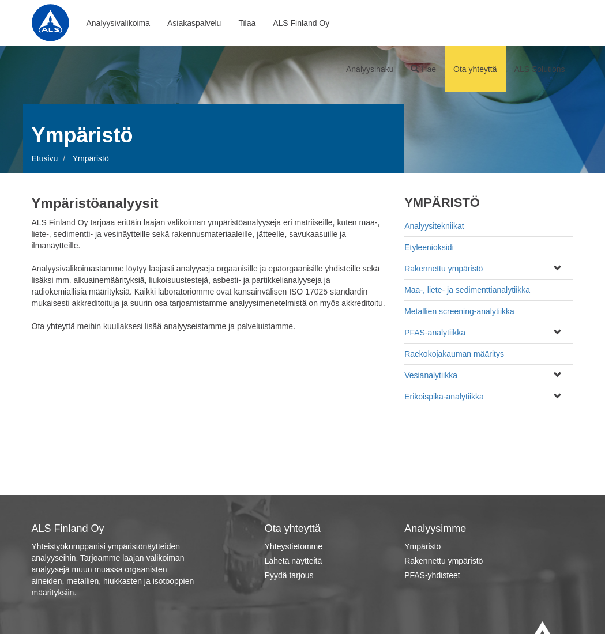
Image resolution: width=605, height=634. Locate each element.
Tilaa (246, 23)
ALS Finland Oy (301, 23)
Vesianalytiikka (430, 375)
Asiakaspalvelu (194, 23)
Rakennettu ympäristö (443, 268)
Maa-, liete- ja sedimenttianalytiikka (467, 290)
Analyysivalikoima (118, 23)
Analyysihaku (370, 69)
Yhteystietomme (293, 546)
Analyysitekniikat (434, 226)
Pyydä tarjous (289, 575)
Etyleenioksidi (429, 247)
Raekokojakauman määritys (454, 353)
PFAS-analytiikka (434, 332)
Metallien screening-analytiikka (459, 311)
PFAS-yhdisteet (432, 575)
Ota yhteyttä (475, 69)
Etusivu (45, 158)
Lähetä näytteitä (293, 560)
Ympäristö (422, 546)
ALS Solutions (539, 69)
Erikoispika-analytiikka (444, 396)
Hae (423, 69)
